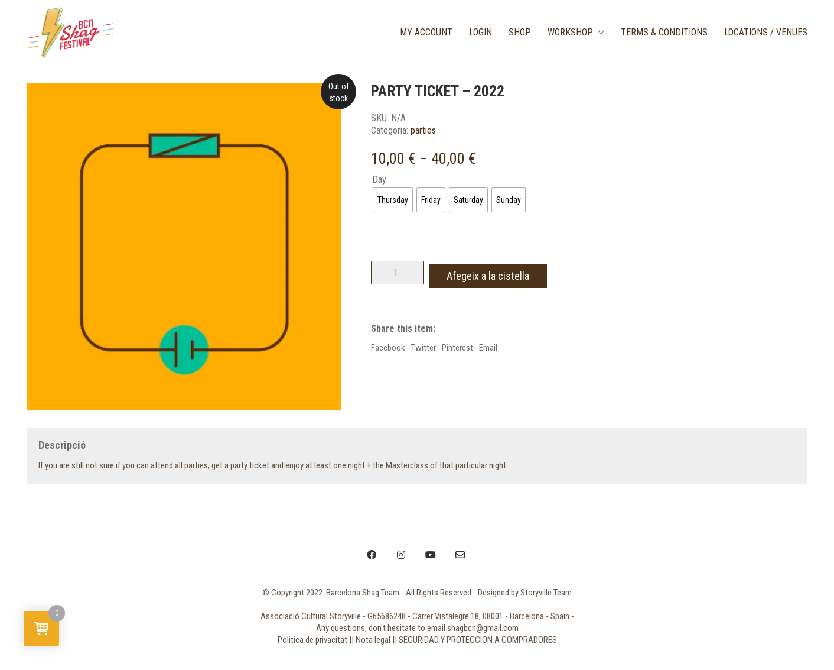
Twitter (423, 344)
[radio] (392, 200)
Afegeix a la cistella (495, 272)
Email (488, 344)
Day (379, 179)
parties (423, 130)
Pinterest (457, 344)
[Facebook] (371, 555)
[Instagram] (401, 555)
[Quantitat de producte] (397, 272)
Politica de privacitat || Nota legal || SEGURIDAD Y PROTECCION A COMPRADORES (417, 640)
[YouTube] (430, 555)
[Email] (460, 555)
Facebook (388, 344)
